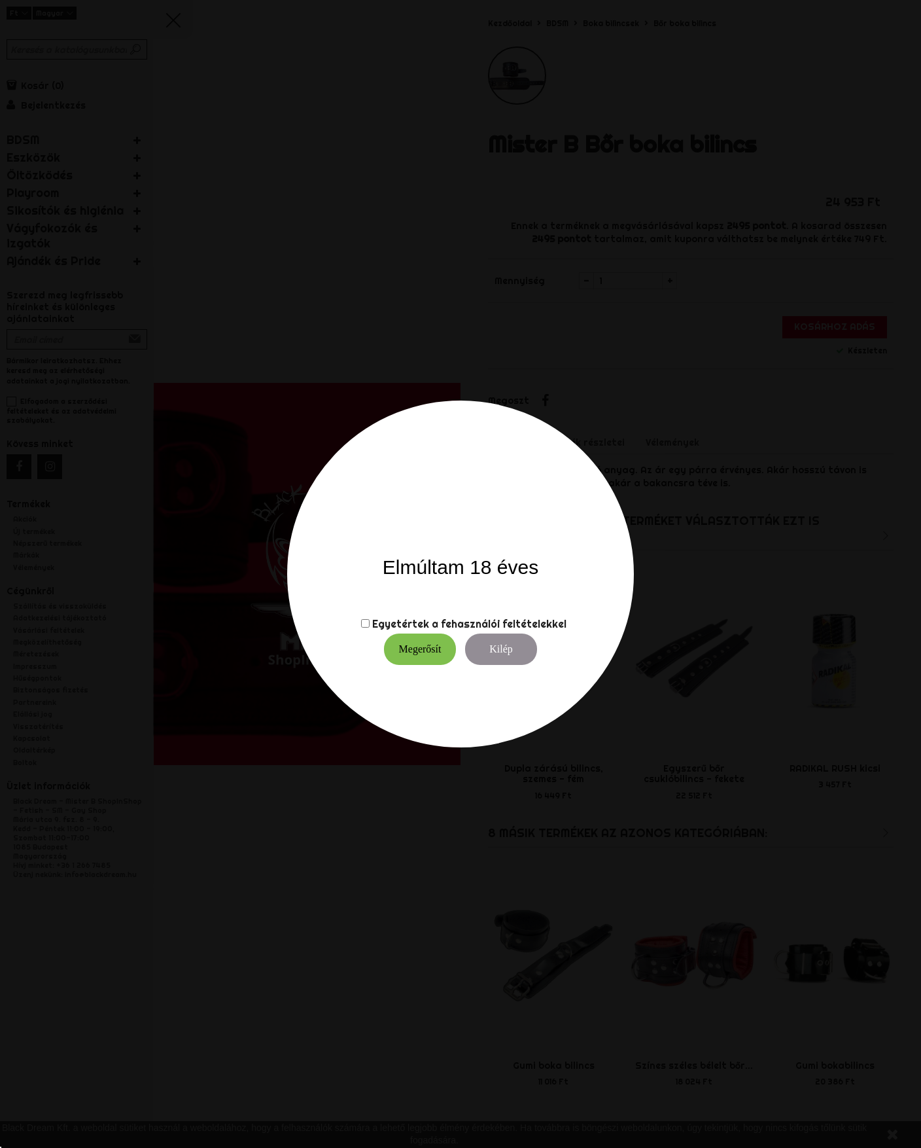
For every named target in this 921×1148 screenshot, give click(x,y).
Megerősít (420, 649)
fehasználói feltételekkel (503, 623)
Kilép (501, 649)
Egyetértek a (405, 623)
